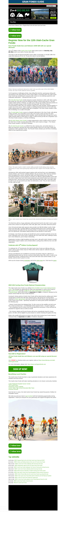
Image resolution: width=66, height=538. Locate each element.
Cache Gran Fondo (26, 50)
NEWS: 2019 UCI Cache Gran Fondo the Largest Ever (26, 477)
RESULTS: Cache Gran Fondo (20, 483)
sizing (54, 260)
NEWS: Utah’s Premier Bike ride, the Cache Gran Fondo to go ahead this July (31, 474)
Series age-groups (20, 299)
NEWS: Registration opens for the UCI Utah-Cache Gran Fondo (28, 465)
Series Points (15, 290)
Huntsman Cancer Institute (15, 386)
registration (27, 260)
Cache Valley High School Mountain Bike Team (21, 388)
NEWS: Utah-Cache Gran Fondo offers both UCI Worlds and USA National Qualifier (33, 476)
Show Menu (13, 22)
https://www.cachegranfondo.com (37, 364)
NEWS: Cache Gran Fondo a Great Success (23, 481)
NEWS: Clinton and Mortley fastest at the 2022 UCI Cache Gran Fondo (29, 462)
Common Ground (13, 389)
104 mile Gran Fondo (17, 100)
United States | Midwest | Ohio (15, 25)
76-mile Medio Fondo (17, 112)
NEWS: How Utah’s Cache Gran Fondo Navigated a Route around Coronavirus (31, 472)
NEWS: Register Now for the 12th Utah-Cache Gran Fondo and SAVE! (29, 460)
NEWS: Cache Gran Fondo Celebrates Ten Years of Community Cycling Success (31, 467)
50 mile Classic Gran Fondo (18, 120)
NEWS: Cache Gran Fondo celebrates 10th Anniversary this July (28, 469)
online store (39, 260)
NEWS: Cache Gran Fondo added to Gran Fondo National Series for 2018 (31, 479)
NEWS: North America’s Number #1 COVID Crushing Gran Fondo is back (29, 471)
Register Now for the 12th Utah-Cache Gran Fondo (34, 25)
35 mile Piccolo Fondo (17, 126)
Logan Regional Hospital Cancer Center (19, 383)
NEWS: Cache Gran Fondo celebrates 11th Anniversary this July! (29, 464)
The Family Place (13, 385)
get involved (29, 396)
